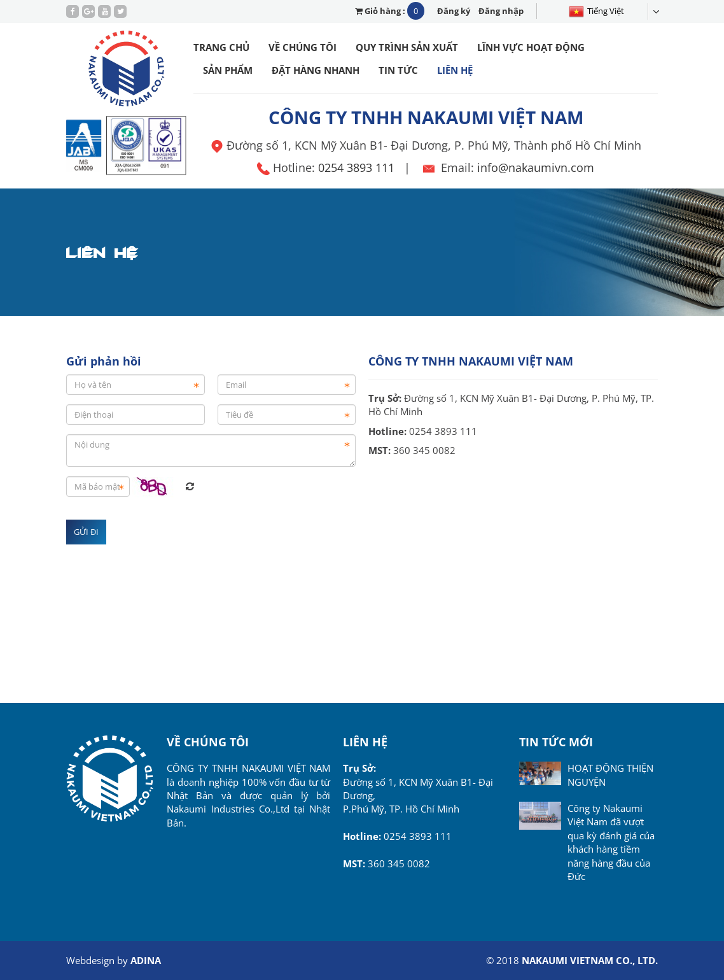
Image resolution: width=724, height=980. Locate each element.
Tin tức (398, 70)
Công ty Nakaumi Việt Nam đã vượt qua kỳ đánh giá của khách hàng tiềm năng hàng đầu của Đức (611, 842)
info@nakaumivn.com (535, 167)
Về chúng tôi (302, 47)
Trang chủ (221, 47)
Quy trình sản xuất (407, 47)
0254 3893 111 (356, 167)
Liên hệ (455, 70)
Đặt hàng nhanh (315, 70)
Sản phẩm (228, 70)
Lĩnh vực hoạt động (531, 47)
